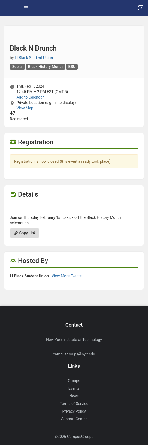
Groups (74, 381)
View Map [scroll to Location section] (24, 108)
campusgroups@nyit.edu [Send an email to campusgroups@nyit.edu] (74, 354)
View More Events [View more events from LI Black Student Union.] (67, 276)
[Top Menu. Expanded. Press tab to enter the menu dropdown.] (26, 8)
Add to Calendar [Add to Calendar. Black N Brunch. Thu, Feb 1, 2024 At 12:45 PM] (30, 97)
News (74, 396)
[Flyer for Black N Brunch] (74, 209)
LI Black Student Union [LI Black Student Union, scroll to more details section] (34, 58)
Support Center (74, 419)
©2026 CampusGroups (74, 436)
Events (74, 388)
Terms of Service (74, 403)
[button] (6, 8)
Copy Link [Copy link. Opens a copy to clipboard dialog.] (24, 233)
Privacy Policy (74, 411)
